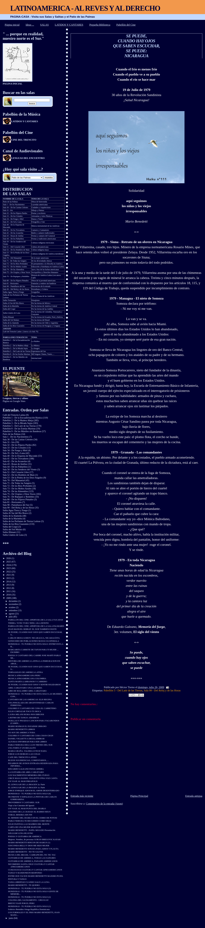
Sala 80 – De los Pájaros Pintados (16, 280)
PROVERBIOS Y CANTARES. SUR (23, 802)
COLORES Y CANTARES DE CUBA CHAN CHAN (30, 735)
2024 (8, 565)
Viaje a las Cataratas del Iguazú (21, 805)
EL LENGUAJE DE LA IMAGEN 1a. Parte (26, 787)
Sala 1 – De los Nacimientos (14, 204)
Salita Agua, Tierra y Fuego (13, 292)
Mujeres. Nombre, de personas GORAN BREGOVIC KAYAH (34, 839)
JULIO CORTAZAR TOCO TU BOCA (24, 711)
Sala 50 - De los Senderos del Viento (20, 469)
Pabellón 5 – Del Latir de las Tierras (17, 351)
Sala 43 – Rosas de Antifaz (13, 236)
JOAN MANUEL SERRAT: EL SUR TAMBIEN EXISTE (32, 629)
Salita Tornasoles (9, 300)
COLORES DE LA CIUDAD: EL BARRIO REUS (29, 811)
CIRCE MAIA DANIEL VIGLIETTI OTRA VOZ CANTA (32, 778)
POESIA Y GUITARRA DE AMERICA (24, 836)
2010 (8, 594)
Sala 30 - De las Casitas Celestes (18, 439)
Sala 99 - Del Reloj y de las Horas (162, 690)
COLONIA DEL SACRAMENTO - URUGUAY (28, 900)
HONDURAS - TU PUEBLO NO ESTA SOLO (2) (29, 897)
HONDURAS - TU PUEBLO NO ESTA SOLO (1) (29, 906)
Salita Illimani (8, 317)
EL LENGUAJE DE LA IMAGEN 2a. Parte (26, 784)
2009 (8, 598)
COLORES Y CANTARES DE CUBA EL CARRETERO (32, 708)
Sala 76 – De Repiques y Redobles (16, 276)
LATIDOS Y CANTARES (69, 24)
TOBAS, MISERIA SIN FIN (20, 815)
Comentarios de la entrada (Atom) (104, 803)
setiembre (13, 610)
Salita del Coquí (9, 309)
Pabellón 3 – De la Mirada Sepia (15, 348)
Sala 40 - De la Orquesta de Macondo (20, 456)
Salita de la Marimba (11, 306)
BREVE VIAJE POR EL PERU (21, 903)
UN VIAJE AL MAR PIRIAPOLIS (22, 781)
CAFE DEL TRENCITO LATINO (22, 757)
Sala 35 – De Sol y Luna (12, 222)
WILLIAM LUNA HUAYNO (20, 833)
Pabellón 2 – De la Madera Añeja (15, 345)
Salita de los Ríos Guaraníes (14, 326)
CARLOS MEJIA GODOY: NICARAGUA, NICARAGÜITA (34, 638)
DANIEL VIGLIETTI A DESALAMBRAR (26, 738)
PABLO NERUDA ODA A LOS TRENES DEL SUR (30, 745)
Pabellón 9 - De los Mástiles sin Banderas (22, 431)
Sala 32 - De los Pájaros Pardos (17, 445)
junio (11, 918)
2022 (8, 571)
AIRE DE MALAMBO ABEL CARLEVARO (27, 691)
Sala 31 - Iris (8, 210)
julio (11, 617)
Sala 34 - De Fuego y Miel (15, 450)
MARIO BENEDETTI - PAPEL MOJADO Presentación (31, 830)
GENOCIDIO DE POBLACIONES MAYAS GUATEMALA (33, 641)
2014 (8, 581)
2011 (8, 591)
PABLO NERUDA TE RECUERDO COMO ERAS (29, 821)
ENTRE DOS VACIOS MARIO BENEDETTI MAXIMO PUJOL (35, 876)
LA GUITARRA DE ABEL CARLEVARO (26, 772)
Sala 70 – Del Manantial (12, 258)
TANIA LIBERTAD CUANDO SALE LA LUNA (28, 882)
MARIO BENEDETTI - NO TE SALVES (25, 852)
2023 (8, 568)
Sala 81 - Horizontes (11, 283)
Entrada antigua (193, 795)
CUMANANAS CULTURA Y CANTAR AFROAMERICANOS (35, 870)
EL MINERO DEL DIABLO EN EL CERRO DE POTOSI (32, 818)
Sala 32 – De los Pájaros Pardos (15, 213)
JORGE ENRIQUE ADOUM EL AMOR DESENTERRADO (33, 790)
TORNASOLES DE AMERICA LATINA (25, 672)
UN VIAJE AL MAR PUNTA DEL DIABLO (27, 808)
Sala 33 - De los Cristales (14, 447)
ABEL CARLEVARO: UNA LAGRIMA (25, 688)
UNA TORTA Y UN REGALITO (22, 748)
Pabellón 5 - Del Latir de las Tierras (123, 690)
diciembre (13, 601)
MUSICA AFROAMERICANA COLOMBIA (27, 678)
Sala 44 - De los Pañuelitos (15, 466)
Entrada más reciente (82, 795)
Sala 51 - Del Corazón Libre (16, 472)
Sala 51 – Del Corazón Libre (14, 247)
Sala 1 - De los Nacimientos (16, 436)
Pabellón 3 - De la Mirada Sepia (17, 423)
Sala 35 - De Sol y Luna (14, 453)
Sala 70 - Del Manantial (14, 480)
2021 (8, 575)
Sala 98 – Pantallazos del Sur (14, 286)
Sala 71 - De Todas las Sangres (15, 261)
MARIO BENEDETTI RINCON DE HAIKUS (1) (29, 842)
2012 (8, 588)
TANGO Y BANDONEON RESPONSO (25, 873)
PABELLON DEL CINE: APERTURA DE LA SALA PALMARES (36, 626)
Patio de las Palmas (10, 202)
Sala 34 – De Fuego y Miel (13, 219)
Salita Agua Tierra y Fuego (15, 510)
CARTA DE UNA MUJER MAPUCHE (24, 827)
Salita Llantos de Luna (11, 313)
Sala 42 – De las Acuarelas (13, 233)
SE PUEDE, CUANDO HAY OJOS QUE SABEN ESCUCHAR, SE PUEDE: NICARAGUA (136, 46)
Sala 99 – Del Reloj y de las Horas (16, 289)
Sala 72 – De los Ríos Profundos (15, 264)
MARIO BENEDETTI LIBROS (21, 729)
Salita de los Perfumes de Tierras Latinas (22, 521)
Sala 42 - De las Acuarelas (15, 461)
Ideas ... (30, 24)
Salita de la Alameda (11, 323)
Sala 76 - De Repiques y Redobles (18, 496)
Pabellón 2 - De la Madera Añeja (18, 420)
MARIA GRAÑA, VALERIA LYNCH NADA (27, 751)
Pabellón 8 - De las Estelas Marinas (16, 354)
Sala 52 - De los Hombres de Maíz (19, 475)
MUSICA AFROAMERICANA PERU (24, 675)
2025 (8, 561)
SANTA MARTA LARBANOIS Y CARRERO (27, 681)
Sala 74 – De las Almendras (13, 269)
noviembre (14, 604)
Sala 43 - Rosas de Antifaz (15, 464)
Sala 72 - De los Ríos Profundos (17, 486)
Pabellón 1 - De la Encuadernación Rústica (22, 417)
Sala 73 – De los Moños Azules (15, 267)
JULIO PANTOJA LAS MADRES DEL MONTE (28, 824)
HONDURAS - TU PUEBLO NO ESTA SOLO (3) (29, 888)
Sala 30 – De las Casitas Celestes (15, 207)
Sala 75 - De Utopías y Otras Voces (19, 494)
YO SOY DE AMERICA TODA (21, 732)
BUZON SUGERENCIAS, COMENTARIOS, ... (28, 760)
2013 (8, 584)
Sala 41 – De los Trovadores (14, 230)
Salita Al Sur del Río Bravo (13, 303)
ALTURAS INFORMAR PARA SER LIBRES (27, 741)
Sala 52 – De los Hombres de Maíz (16, 250)
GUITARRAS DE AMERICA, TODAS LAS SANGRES (32, 858)
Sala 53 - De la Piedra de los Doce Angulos (23, 477)
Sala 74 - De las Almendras (15, 491)
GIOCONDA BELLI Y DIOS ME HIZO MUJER (28, 845)
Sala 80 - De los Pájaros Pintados (18, 499)
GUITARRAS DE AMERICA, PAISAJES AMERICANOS (32, 861)
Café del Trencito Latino (12, 331)
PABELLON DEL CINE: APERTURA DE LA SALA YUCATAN (35, 620)
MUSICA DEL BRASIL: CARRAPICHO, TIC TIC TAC (32, 855)
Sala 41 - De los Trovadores (16, 458)
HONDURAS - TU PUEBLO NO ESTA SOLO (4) (29, 793)
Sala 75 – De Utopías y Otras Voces (16, 272)
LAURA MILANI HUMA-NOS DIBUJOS (26, 714)
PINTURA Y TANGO (17, 879)
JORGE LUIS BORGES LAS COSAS (24, 754)
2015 (8, 578)
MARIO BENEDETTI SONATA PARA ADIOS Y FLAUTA (33, 849)
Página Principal (139, 795)
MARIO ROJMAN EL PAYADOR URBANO (27, 726)
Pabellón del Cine (126, 24)
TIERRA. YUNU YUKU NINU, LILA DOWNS (28, 623)
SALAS (44, 24)
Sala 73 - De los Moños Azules (17, 488)
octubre (12, 607)
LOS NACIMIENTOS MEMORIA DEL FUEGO (28, 775)
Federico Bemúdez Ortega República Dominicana (29, 909)
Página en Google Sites (15, 399)
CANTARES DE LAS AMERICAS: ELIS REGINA (30, 699)
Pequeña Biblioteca (99, 24)
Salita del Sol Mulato (11, 320)
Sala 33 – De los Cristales (13, 216)
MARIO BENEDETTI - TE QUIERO (24, 885)
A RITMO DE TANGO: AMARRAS (23, 717)
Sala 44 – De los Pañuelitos (13, 239)
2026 (8, 558)
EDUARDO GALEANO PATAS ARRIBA (26, 769)
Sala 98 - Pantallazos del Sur (16, 505)
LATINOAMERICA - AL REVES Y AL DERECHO (85, 8)
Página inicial (12, 24)
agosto (12, 613)
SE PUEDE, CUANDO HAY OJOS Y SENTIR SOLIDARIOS (34, 684)
